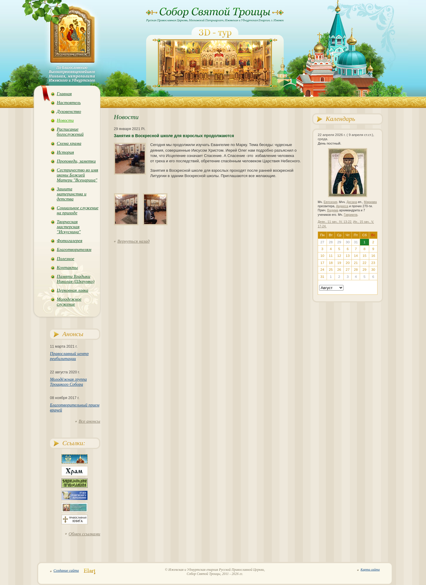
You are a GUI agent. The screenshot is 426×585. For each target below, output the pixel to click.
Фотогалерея (69, 240)
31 (322, 277)
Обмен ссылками (84, 533)
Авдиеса (342, 206)
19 (339, 263)
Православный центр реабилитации (69, 356)
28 (356, 270)
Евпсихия (330, 202)
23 (373, 263)
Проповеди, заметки (76, 161)
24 (322, 270)
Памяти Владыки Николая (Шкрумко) (75, 279)
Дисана (351, 202)
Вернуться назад (133, 241)
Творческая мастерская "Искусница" (69, 226)
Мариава (370, 202)
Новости (65, 120)
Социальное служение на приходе (78, 210)
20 (348, 263)
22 (365, 263)
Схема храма (69, 143)
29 (365, 270)
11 (331, 256)
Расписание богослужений (70, 132)
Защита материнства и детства (71, 194)
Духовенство (69, 111)
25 (331, 270)
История (65, 152)
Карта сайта (370, 569)
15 (365, 256)
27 (348, 270)
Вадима (332, 210)
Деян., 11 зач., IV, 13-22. (335, 221)
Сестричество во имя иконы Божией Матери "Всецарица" (77, 175)
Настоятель (69, 102)
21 (356, 263)
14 (356, 256)
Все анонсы (89, 421)
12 (339, 256)
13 (348, 256)
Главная (64, 93)
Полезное (65, 258)
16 (373, 256)
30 (373, 270)
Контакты (67, 267)
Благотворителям (74, 249)
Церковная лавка (72, 290)
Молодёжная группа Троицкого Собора (68, 382)
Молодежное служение (69, 302)
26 (339, 270)
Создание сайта (66, 570)
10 (322, 256)
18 (331, 263)
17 (322, 263)
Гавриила (350, 214)
